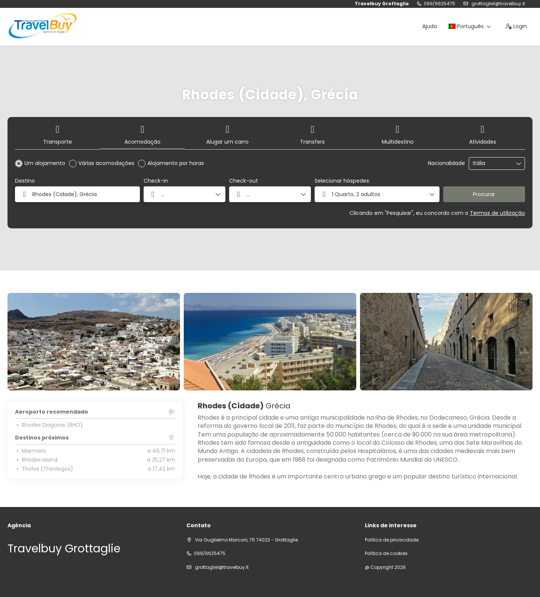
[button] (377, 194)
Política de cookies (386, 553)
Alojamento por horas (175, 163)
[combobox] (491, 163)
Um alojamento (44, 163)
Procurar (484, 194)
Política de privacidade (391, 540)
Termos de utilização (497, 213)
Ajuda (429, 26)
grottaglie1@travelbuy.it (497, 3)
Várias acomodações (106, 163)
